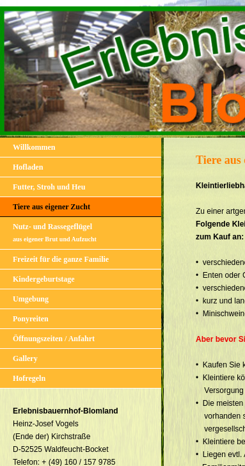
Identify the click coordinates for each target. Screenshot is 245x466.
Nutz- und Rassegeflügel (55, 232)
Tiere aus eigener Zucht (51, 206)
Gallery (25, 358)
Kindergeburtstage (44, 279)
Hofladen (28, 167)
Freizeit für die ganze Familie (61, 259)
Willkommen (34, 147)
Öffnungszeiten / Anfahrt (54, 338)
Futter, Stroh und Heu (49, 186)
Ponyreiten (31, 318)
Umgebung (31, 298)
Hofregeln (29, 378)
